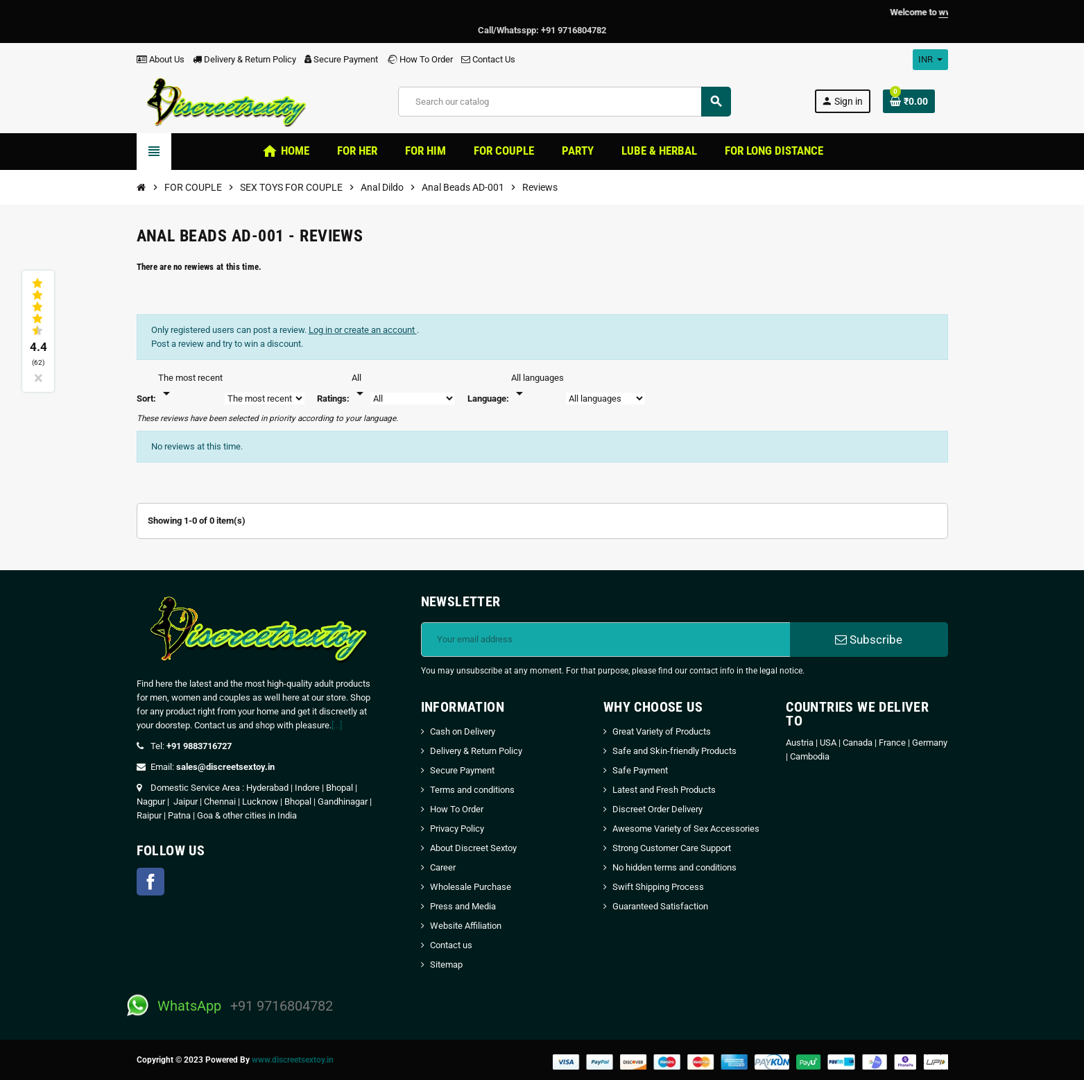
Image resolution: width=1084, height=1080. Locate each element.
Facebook (150, 881)
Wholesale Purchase (470, 887)
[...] (337, 725)
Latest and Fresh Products (664, 790)
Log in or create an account (363, 330)
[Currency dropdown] (930, 59)
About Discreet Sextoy (473, 848)
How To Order (419, 59)
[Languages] (537, 386)
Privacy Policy (457, 828)
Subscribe (868, 639)
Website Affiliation (465, 925)
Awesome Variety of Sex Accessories (685, 828)
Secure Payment (341, 59)
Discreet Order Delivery (657, 809)
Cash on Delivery (462, 731)
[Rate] (360, 386)
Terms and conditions (472, 790)
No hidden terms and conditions (674, 867)
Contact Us (488, 59)
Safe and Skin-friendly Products (674, 751)
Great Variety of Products (661, 731)
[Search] (564, 102)
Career (443, 867)
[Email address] (606, 639)
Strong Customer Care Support (671, 848)
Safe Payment (640, 770)
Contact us (451, 945)
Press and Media (463, 906)
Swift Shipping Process (658, 887)
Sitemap (446, 964)
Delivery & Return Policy (244, 59)
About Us (160, 59)
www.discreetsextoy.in (293, 1060)
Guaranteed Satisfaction (660, 906)
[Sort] (190, 386)
